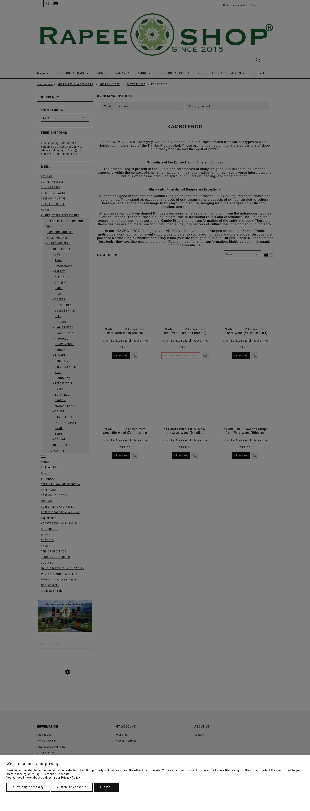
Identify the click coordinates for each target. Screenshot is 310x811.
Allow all (106, 787)
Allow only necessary (28, 787)
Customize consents (71, 787)
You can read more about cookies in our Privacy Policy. (43, 777)
